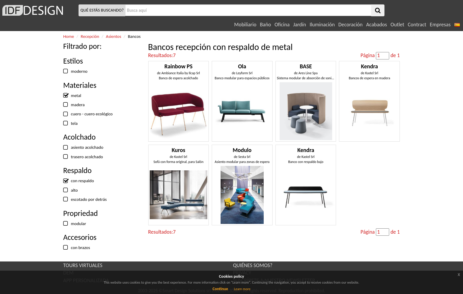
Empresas (440, 24)
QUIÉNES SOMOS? (253, 265)
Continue (220, 288)
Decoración (350, 24)
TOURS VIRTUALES (82, 265)
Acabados (376, 24)
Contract (417, 24)
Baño (265, 24)
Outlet (397, 24)
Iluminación (322, 24)
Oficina (282, 24)
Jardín (299, 24)
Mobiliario (245, 24)
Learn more (242, 289)
